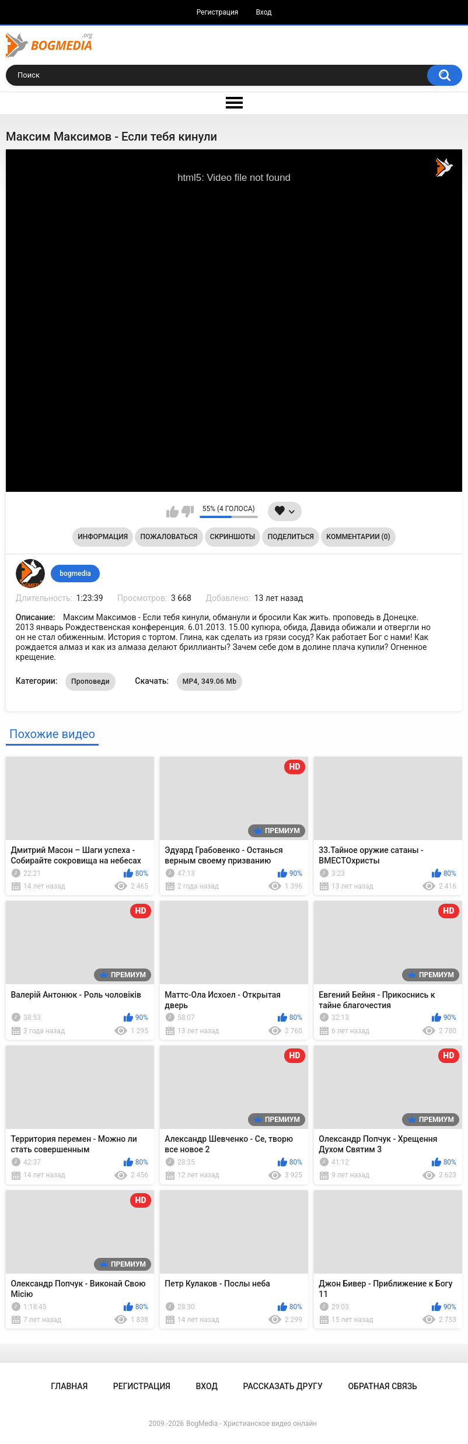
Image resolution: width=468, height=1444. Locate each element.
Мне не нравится (187, 512)
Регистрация (218, 12)
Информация (103, 537)
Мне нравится (172, 512)
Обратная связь (382, 1386)
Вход (263, 12)
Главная (69, 1386)
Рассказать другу (283, 1386)
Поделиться (291, 537)
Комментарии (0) (358, 537)
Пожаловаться (169, 537)
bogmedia (75, 573)
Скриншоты (232, 537)
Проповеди (90, 681)
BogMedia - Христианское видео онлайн (251, 1423)
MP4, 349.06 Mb (210, 681)
